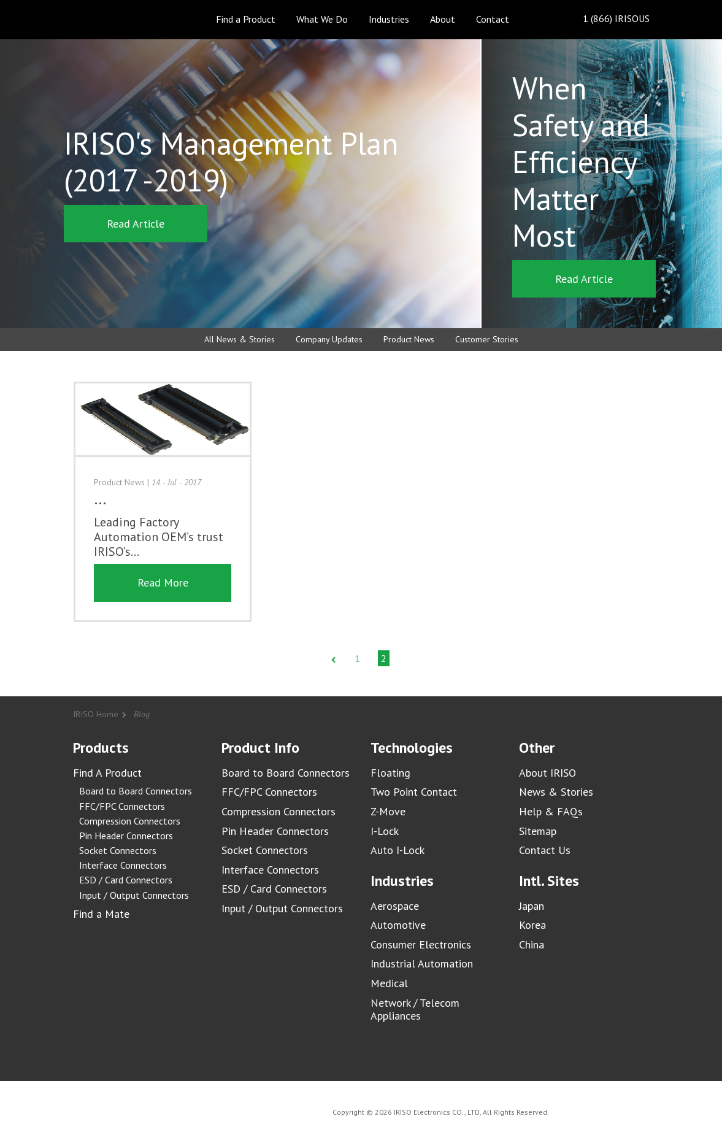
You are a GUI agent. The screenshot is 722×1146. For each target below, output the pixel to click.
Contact (492, 19)
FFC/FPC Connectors (122, 806)
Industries (389, 19)
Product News (408, 339)
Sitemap (537, 831)
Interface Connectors (123, 865)
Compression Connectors (129, 821)
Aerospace (395, 906)
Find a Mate (101, 914)
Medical (389, 983)
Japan (531, 906)
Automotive (398, 925)
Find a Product (245, 19)
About (442, 19)
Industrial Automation (422, 963)
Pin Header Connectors (126, 835)
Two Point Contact (414, 792)
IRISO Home (95, 714)
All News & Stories (239, 339)
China (531, 944)
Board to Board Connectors (135, 791)
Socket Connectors (117, 850)
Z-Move (388, 811)
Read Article (135, 224)
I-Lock (385, 831)
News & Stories (556, 792)
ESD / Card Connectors (125, 880)
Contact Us (544, 850)
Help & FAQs (551, 811)
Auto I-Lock (397, 850)
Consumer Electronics (421, 944)
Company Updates (329, 339)
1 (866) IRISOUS (606, 19)
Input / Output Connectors (134, 895)
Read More (162, 582)
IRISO (108, 18)
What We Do (322, 19)
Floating (390, 773)
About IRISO (547, 773)
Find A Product (107, 773)
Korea (532, 925)
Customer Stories (486, 339)
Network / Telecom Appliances (415, 1009)
